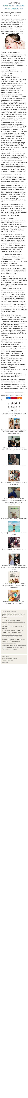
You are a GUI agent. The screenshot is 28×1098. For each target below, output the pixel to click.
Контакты (3, 658)
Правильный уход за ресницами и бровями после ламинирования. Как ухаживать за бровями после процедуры (14, 647)
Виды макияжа (20, 5)
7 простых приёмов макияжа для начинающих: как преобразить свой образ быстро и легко (13, 622)
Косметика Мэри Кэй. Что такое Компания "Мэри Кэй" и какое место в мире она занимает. (13, 615)
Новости (11, 5)
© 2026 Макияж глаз (5, 656)
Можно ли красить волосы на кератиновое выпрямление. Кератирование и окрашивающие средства (13, 641)
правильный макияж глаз (5, 393)
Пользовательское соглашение (11, 658)
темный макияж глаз (19, 395)
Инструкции (14, 8)
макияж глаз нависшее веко (16, 393)
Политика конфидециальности (7, 660)
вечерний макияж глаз (10, 395)
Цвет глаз (7, 8)
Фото (21, 8)
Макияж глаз (14, 3)
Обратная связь (5, 662)
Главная (5, 5)
